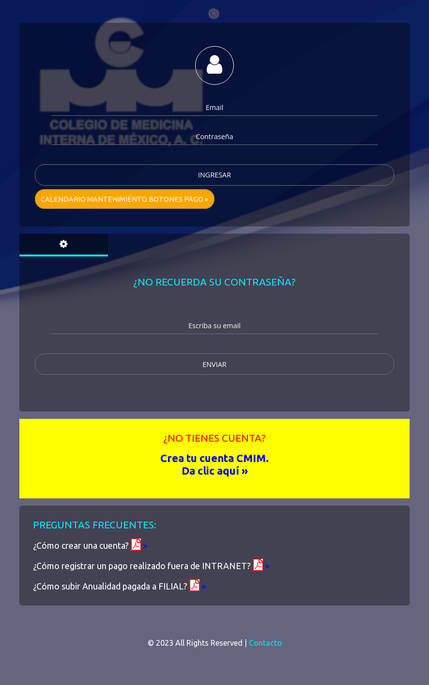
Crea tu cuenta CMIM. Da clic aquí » (214, 464)
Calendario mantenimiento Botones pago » (124, 199)
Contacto (265, 642)
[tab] (63, 245)
